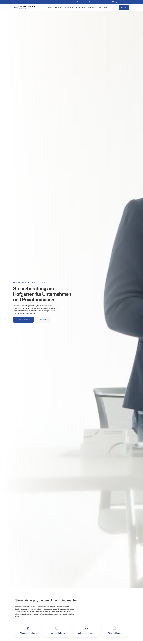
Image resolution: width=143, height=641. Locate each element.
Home (50, 7)
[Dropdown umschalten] (73, 7)
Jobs (99, 7)
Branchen (79, 7)
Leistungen (67, 7)
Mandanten (91, 7)
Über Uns (58, 7)
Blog (105, 7)
